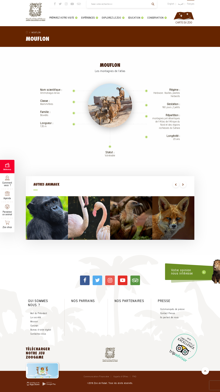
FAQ (134, 376)
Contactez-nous (38, 334)
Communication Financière (96, 376)
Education (136, 18)
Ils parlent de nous (169, 317)
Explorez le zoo (113, 18)
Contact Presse (167, 313)
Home (27, 32)
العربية (180, 4)
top (205, 371)
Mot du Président (38, 313)
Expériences (89, 18)
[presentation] (176, 184)
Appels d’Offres (120, 376)
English (171, 4)
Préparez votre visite (63, 18)
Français (190, 4)
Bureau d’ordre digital (40, 330)
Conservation (157, 18)
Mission (34, 321)
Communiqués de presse (172, 309)
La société (35, 317)
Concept (34, 325)
